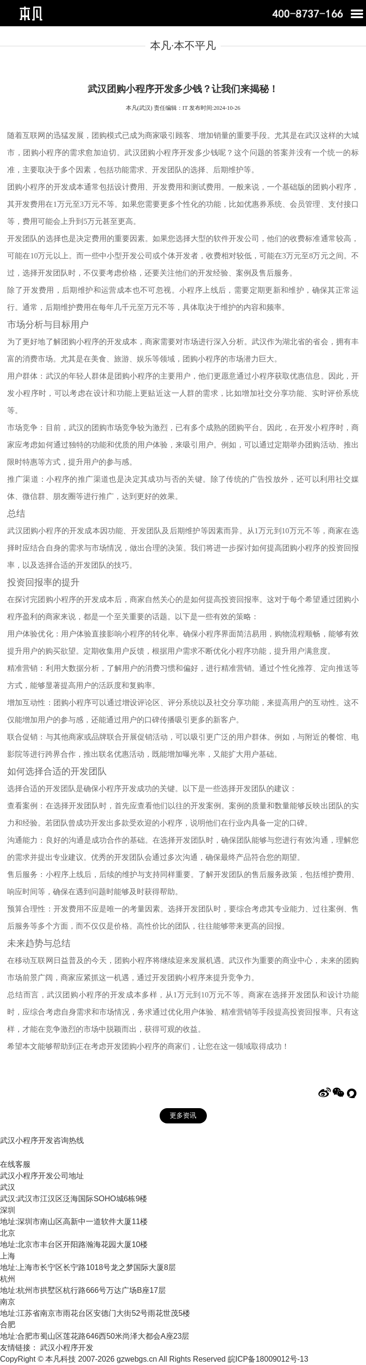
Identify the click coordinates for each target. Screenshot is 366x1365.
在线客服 (15, 1164)
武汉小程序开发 (66, 1348)
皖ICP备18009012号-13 (268, 1359)
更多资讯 (183, 1115)
